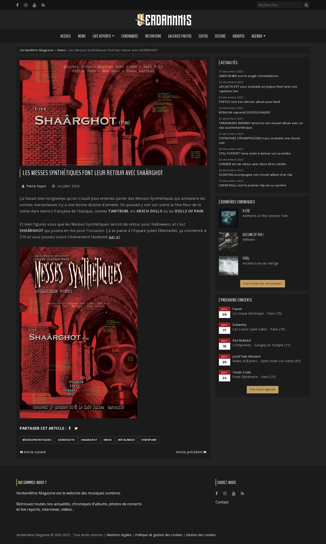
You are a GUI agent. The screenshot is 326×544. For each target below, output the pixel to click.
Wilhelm (249, 239)
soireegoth (66, 439)
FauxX (237, 309)
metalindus (126, 439)
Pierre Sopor (36, 186)
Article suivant (33, 452)
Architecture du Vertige (261, 263)
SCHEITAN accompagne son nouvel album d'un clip (255, 175)
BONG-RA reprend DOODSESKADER (244, 112)
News (82, 36)
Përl (246, 258)
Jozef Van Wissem (247, 356)
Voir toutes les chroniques (262, 283)
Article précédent (191, 452)
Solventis (240, 325)
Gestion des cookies (201, 535)
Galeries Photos (180, 36)
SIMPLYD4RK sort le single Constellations (248, 76)
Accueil (65, 36)
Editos (203, 36)
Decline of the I (253, 234)
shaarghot (89, 439)
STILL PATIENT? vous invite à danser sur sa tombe (255, 153)
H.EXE (246, 211)
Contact (222, 502)
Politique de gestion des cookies (158, 535)
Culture (220, 36)
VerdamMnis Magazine (37, 50)
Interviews (153, 36)
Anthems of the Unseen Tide (265, 216)
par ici (114, 236)
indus (108, 439)
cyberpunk (149, 439)
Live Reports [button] (102, 36)
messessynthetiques (36, 439)
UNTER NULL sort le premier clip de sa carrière (252, 185)
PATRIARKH (242, 340)
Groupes (238, 36)
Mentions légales (119, 535)
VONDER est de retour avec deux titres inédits (252, 164)
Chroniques (129, 36)
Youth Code (242, 372)
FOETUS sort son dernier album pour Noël (249, 102)
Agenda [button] (257, 36)
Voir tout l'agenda (263, 389)
